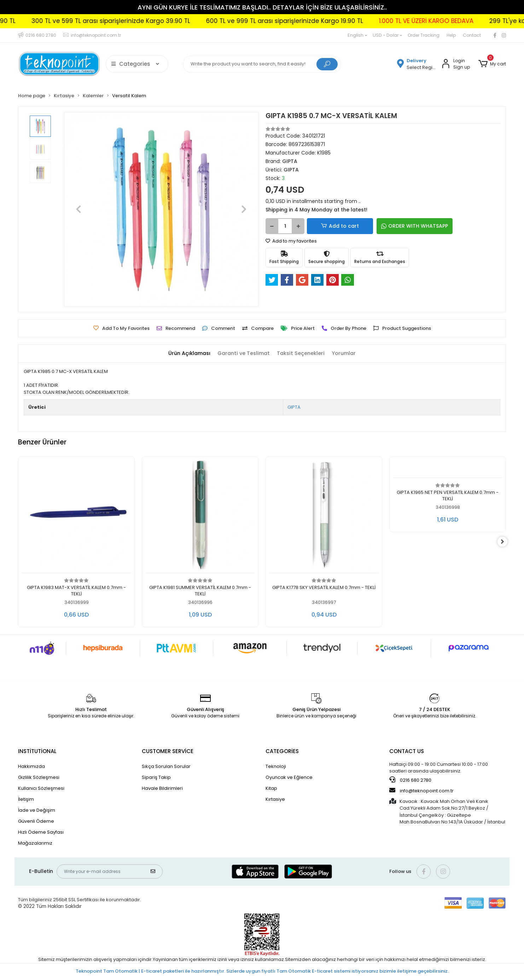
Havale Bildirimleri (162, 788)
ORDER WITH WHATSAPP (396, 225)
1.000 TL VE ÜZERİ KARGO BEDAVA (445, 21)
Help (451, 35)
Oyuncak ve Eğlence (289, 777)
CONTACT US (406, 751)
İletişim (26, 799)
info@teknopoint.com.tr (421, 790)
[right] (506, 541)
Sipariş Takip (156, 777)
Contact (472, 35)
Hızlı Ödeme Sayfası (41, 832)
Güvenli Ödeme (36, 821)
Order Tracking (423, 35)
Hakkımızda (31, 766)
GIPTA (294, 407)
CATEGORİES (282, 751)
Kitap (271, 788)
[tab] (186, 353)
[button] (492, 64)
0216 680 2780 (410, 779)
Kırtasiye (275, 799)
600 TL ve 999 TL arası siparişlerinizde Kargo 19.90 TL (303, 21)
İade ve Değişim (36, 810)
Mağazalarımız (35, 843)
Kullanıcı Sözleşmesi (41, 788)
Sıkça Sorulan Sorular (166, 766)
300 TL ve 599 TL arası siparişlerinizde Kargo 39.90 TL (130, 21)
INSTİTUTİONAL (37, 751)
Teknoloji (276, 766)
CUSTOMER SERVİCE (167, 751)
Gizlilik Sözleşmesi (38, 777)
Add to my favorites (291, 241)
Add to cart (331, 226)
